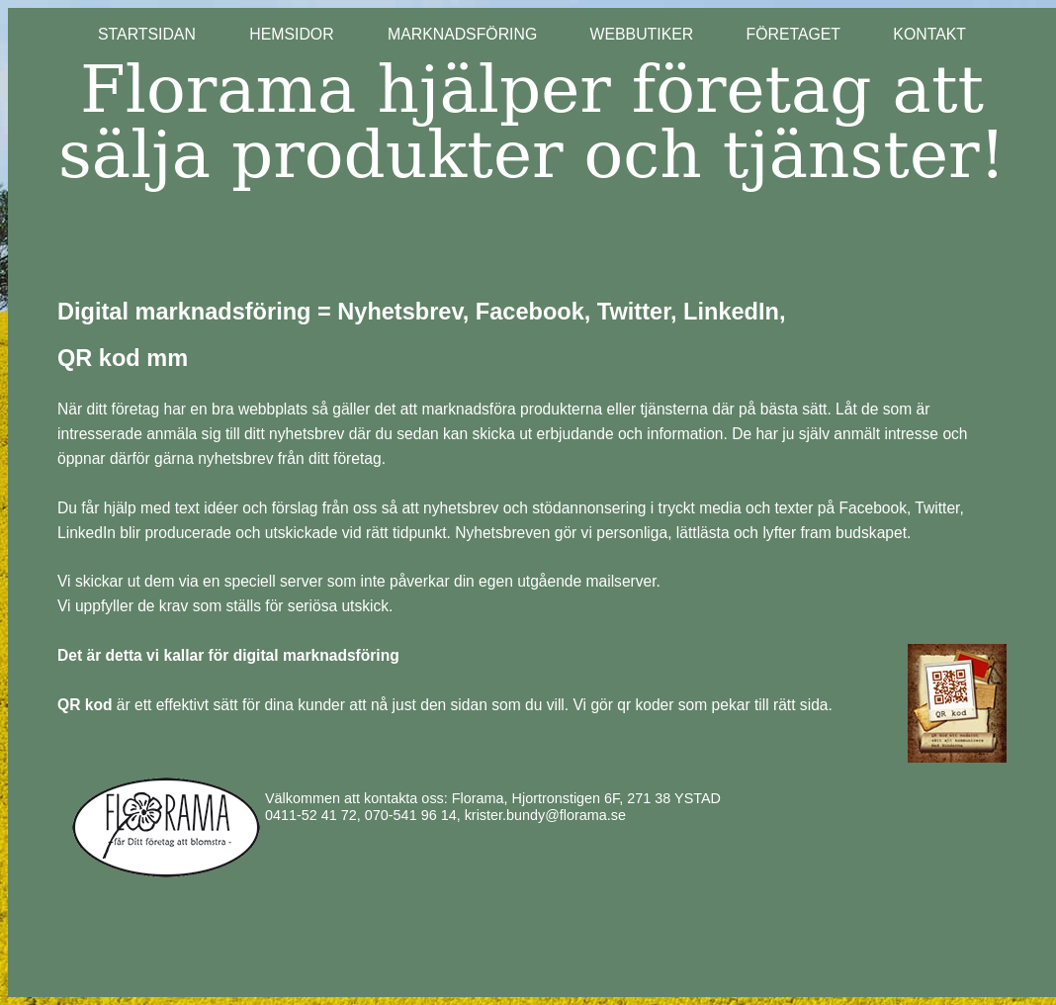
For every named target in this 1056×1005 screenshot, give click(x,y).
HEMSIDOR (318, 34)
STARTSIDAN (173, 34)
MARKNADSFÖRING (462, 34)
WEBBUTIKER (642, 34)
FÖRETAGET (793, 34)
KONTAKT (929, 34)
